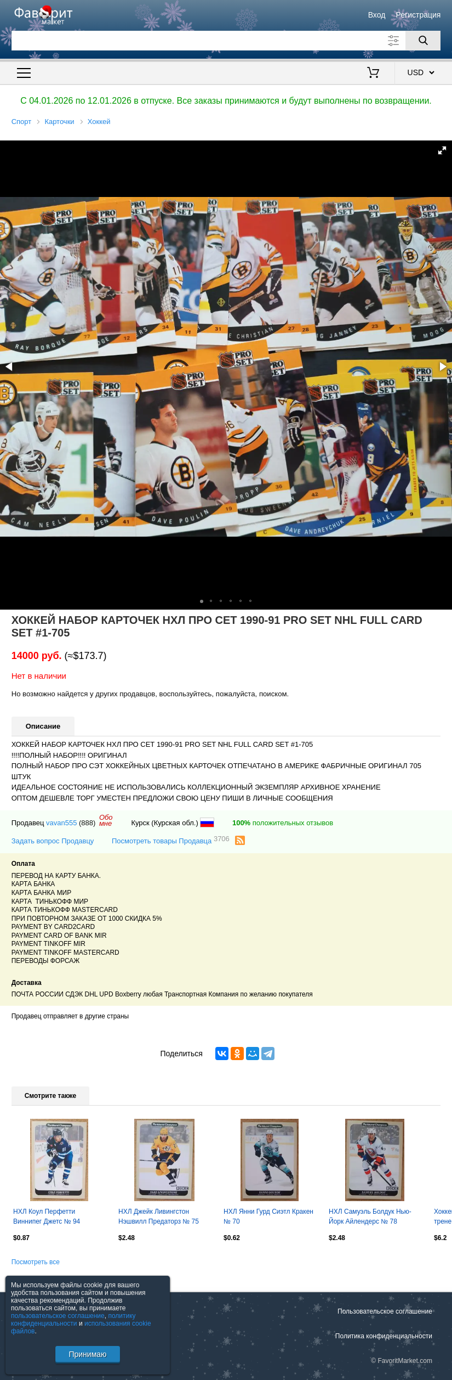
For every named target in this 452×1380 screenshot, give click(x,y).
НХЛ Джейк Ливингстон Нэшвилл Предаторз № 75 (158, 1216)
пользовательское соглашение (58, 1316)
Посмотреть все (36, 1262)
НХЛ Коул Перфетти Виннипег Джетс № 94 (46, 1216)
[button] (442, 150)
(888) (87, 823)
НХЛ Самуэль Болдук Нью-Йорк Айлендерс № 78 (370, 1216)
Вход (377, 14)
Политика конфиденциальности (383, 1336)
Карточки (59, 121)
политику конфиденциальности (73, 1319)
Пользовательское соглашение (384, 1311)
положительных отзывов (282, 823)
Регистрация (418, 14)
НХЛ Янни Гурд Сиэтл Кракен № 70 (268, 1216)
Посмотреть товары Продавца (171, 840)
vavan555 (61, 823)
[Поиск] (422, 40)
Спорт (22, 121)
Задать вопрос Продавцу (53, 841)
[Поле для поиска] (226, 40)
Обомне (106, 820)
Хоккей (99, 121)
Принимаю (87, 1354)
